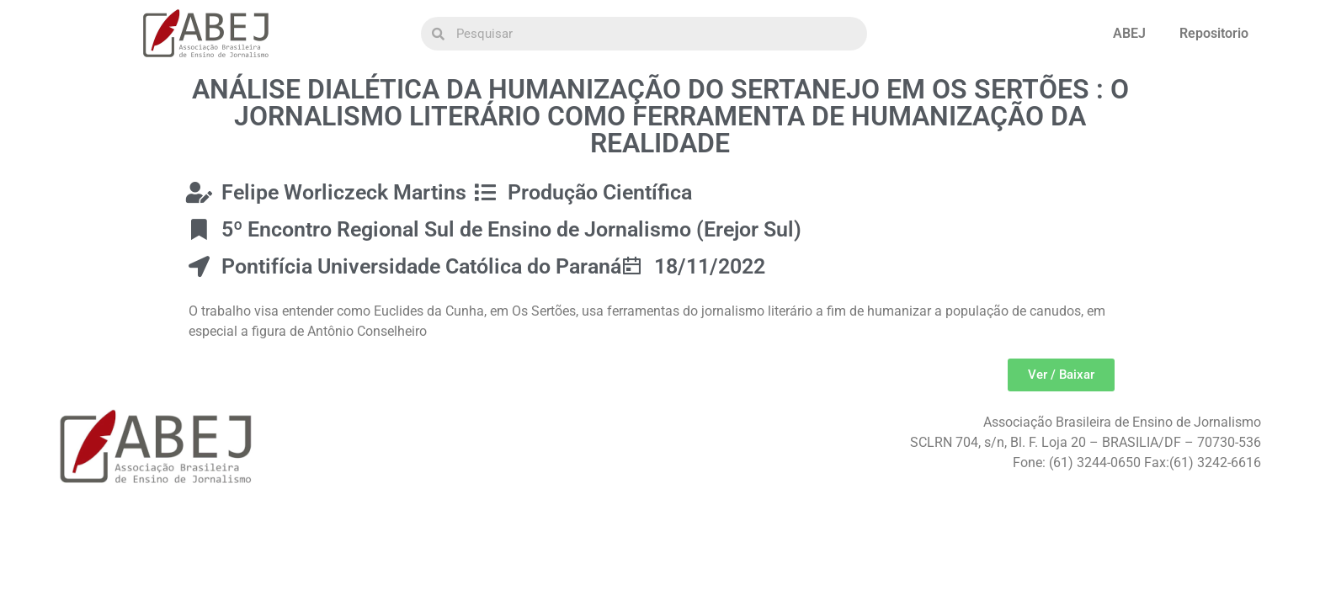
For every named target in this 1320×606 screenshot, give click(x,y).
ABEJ (1129, 33)
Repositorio (1213, 33)
